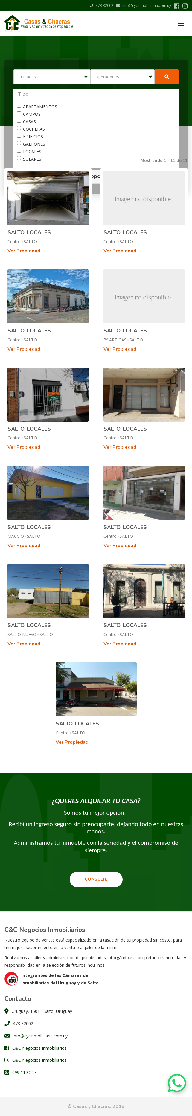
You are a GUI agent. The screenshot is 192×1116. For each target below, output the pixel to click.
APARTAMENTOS (37, 106)
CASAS (26, 121)
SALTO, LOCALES (29, 232)
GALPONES (31, 144)
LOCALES (29, 151)
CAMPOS (29, 114)
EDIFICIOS (30, 136)
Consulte (96, 879)
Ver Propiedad (23, 251)
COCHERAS (31, 129)
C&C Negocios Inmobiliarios (39, 1048)
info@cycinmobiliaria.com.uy (143, 5)
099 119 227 (24, 1072)
